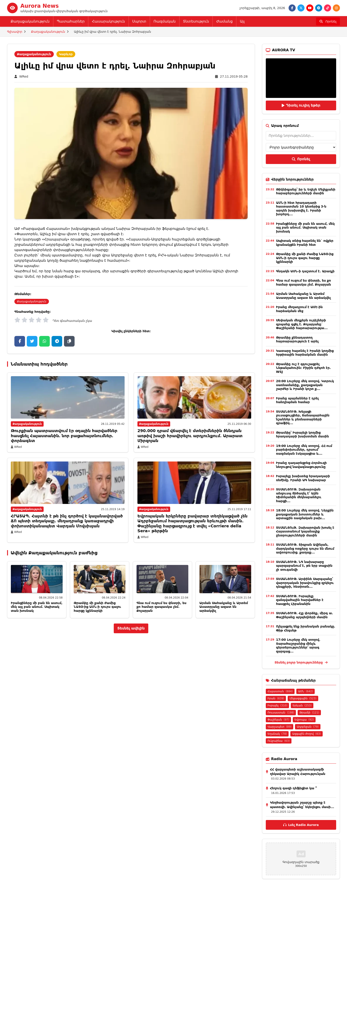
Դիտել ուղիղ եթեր (301, 105)
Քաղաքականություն (30, 21)
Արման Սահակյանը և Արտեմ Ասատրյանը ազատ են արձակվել (223, 606)
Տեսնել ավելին (131, 628)
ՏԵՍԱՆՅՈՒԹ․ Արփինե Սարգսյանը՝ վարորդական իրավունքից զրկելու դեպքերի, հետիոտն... (305, 582)
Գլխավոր (14, 31)
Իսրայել (277, 705)
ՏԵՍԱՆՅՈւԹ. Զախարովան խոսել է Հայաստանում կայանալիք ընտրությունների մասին (305, 531)
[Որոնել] (328, 21)
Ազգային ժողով (306, 733)
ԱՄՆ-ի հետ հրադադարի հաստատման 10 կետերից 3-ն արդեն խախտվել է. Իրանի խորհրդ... (301, 208)
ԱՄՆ (305, 691)
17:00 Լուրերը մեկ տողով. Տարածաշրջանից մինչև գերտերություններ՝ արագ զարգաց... (298, 645)
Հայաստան (280, 691)
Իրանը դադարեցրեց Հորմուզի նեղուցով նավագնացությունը (301, 465)
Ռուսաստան (281, 712)
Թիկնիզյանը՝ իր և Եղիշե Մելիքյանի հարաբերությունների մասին (305, 191)
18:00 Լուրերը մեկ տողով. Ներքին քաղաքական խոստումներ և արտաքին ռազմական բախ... (305, 514)
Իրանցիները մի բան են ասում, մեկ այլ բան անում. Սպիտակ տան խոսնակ (36, 606)
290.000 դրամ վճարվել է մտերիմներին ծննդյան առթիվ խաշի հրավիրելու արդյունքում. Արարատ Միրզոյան (190, 435)
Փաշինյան (278, 719)
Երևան (302, 705)
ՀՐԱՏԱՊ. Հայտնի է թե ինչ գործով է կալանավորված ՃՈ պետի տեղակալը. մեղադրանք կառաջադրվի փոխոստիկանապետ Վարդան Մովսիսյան (67, 521)
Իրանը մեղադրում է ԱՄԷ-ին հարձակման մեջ (299, 309)
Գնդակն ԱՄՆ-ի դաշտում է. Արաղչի (305, 271)
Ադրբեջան (307, 726)
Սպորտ (139, 21)
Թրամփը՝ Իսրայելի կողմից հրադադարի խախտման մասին (302, 434)
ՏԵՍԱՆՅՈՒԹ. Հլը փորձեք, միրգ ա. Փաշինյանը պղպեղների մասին (304, 615)
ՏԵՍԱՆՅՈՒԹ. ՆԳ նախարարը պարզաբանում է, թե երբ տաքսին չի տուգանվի (304, 565)
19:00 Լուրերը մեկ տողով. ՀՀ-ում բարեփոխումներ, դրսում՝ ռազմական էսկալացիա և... (304, 449)
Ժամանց (224, 21)
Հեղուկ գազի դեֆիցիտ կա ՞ (293, 788)
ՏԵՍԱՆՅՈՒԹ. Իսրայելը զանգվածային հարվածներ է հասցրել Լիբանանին (299, 600)
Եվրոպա (304, 719)
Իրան (276, 698)
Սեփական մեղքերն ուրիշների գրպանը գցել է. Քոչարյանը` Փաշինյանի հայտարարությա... (302, 324)
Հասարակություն (108, 21)
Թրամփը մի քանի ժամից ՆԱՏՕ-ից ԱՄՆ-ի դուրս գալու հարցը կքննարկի (97, 606)
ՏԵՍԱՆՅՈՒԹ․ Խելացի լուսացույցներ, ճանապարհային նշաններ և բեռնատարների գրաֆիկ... (302, 417)
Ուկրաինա (279, 740)
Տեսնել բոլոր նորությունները (300, 662)
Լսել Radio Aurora (301, 825)
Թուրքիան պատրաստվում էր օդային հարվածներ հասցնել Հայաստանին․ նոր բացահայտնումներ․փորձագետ (64, 435)
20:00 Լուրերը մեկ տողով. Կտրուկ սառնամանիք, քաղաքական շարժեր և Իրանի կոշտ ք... (305, 385)
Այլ (242, 21)
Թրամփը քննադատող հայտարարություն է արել (297, 339)
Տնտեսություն (196, 21)
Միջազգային (302, 698)
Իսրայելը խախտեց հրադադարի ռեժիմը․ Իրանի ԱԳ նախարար (303, 478)
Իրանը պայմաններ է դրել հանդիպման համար (297, 400)
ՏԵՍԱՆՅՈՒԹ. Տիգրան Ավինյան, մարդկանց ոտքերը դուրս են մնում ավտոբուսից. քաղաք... (305, 548)
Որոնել (301, 159)
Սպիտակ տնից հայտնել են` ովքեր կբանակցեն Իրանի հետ (304, 242)
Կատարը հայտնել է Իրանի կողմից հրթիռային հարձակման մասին (305, 353)
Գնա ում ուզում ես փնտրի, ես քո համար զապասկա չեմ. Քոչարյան (161, 606)
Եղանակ (277, 733)
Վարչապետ (279, 726)
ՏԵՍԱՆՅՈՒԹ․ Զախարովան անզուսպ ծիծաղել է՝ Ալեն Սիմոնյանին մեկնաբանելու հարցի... (298, 495)
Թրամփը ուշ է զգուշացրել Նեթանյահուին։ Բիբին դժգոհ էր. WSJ (303, 368)
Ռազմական (165, 21)
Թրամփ (309, 712)
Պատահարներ (71, 21)
